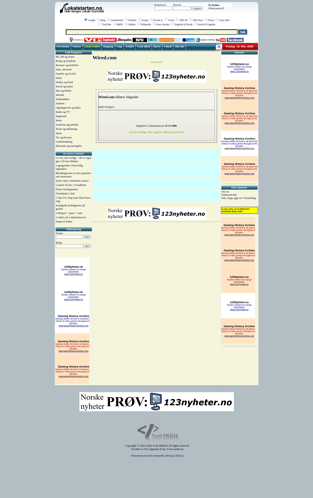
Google (91, 20)
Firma (211, 20)
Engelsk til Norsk (183, 24)
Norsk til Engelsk (206, 24)
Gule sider (224, 20)
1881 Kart (197, 20)
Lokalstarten (117, 20)
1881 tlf (183, 20)
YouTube (106, 24)
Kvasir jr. (158, 20)
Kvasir (145, 20)
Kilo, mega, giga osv (232, 198)
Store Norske (163, 24)
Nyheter (132, 20)
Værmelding (249, 198)
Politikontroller (229, 194)
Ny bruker (214, 5)
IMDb (119, 24)
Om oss (225, 191)
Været (171, 20)
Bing (103, 20)
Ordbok (132, 24)
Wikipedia (146, 24)
